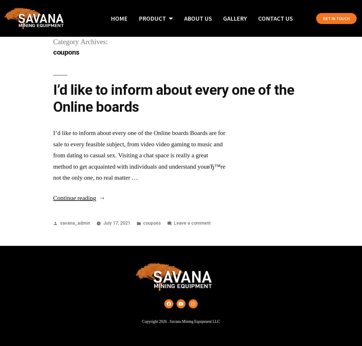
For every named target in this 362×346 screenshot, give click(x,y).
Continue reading (79, 198)
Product (156, 18)
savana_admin (75, 223)
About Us (198, 18)
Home (119, 18)
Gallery (235, 18)
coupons (152, 223)
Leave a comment (192, 223)
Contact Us (275, 18)
